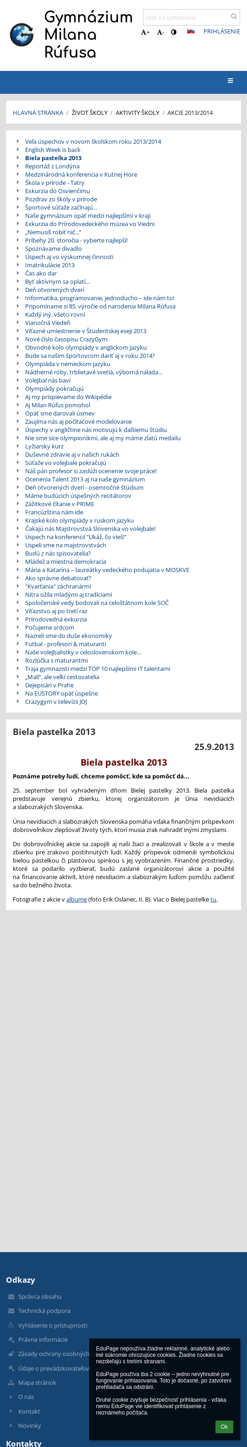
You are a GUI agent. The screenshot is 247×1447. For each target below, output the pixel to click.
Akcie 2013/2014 (190, 112)
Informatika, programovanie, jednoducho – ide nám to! (99, 298)
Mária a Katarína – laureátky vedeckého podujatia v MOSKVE (107, 570)
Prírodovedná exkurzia (56, 619)
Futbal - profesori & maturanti (65, 644)
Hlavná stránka (38, 112)
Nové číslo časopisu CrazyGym (66, 339)
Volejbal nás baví (47, 380)
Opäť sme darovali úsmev (60, 413)
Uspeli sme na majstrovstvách (65, 545)
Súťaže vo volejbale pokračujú (65, 463)
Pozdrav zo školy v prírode (61, 199)
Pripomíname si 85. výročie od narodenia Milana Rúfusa (100, 306)
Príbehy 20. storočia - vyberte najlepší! (76, 240)
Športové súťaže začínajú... (61, 207)
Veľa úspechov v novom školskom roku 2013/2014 (93, 141)
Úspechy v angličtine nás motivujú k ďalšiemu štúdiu (96, 430)
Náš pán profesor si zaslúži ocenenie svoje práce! (90, 471)
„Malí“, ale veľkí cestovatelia (62, 677)
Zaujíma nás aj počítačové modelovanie (78, 421)
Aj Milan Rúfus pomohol (57, 405)
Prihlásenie (222, 31)
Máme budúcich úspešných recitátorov (78, 495)
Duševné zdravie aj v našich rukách (72, 454)
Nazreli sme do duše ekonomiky (68, 636)
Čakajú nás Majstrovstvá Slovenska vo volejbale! (90, 528)
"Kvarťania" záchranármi (58, 586)
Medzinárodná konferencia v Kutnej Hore (81, 174)
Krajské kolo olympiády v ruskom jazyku (79, 520)
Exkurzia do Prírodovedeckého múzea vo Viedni (90, 224)
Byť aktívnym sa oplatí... (57, 281)
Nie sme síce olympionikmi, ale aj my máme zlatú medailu (103, 438)
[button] (191, 31)
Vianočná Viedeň (47, 323)
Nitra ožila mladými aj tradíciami (68, 594)
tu (213, 899)
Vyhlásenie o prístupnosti (52, 1325)
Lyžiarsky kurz (44, 446)
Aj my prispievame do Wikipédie (68, 397)
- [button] (160, 32)
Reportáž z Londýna (52, 166)
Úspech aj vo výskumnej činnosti (69, 257)
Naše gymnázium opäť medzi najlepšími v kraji (87, 215)
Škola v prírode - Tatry (55, 182)
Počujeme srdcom (49, 627)
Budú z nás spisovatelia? (58, 553)
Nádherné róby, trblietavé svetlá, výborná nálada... (93, 372)
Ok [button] (224, 1427)
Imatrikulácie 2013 (50, 265)
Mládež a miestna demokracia (65, 561)
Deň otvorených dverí (54, 290)
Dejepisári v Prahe (49, 685)
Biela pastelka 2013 (53, 158)
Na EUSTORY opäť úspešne (61, 693)
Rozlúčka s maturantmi (56, 660)
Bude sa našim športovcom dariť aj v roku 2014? (90, 355)
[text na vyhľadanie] (191, 17)
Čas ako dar (41, 273)
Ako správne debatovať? (58, 578)
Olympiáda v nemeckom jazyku (67, 364)
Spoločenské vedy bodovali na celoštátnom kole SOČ (97, 603)
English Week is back (53, 150)
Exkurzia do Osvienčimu (57, 191)
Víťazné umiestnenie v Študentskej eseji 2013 (85, 331)
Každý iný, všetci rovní (55, 314)
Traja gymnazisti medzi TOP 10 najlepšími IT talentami (97, 668)
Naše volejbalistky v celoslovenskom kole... (83, 652)
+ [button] (145, 32)
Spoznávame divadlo (53, 248)
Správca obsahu (40, 1296)
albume (76, 899)
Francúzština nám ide (54, 512)
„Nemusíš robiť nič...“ (53, 232)
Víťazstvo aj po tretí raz (56, 611)
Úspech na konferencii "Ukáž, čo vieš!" (76, 537)
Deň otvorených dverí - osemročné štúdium (84, 487)
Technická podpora (44, 1311)
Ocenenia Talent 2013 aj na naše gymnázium (85, 479)
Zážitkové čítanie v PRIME (59, 504)
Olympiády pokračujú (54, 388)
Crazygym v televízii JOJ (56, 701)
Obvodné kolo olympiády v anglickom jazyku (86, 347)
